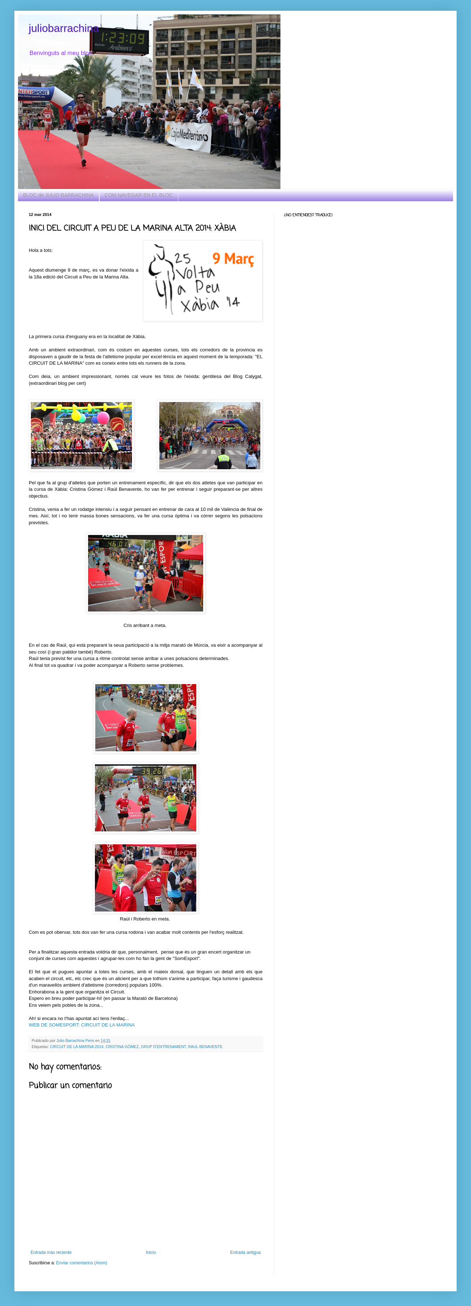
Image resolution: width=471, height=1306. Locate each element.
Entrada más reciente (51, 1252)
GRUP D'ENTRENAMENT (163, 1046)
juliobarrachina (64, 28)
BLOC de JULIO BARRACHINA (58, 195)
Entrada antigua (245, 1252)
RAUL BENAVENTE (205, 1046)
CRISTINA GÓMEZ (122, 1046)
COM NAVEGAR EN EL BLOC (139, 195)
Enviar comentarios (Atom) (81, 1262)
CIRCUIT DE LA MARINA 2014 (77, 1046)
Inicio (151, 1252)
